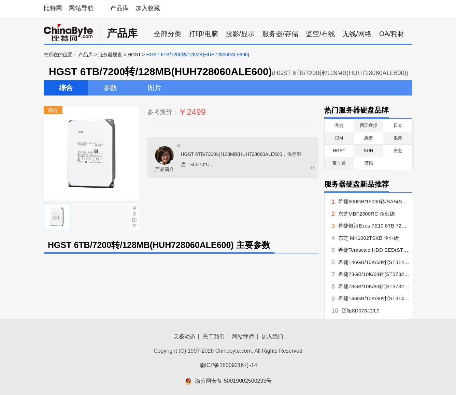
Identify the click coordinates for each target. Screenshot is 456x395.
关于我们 (214, 336)
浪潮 (398, 138)
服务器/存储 (280, 34)
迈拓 (368, 163)
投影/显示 (240, 34)
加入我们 (272, 336)
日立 (398, 125)
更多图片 (134, 216)
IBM (339, 138)
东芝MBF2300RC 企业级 (366, 214)
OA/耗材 (391, 34)
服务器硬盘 (110, 54)
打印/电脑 (203, 34)
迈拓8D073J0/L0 (361, 310)
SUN (368, 150)
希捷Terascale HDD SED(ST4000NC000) (385, 250)
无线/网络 (357, 34)
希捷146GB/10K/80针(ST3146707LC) (381, 298)
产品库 (119, 8)
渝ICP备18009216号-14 (228, 365)
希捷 (339, 125)
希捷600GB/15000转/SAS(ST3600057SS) (385, 201)
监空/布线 (320, 34)
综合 (66, 87)
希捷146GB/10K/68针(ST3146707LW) (381, 262)
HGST (134, 54)
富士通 (339, 163)
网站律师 (243, 336)
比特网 (53, 8)
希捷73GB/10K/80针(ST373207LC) (378, 286)
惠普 (368, 138)
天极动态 (184, 336)
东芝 (398, 150)
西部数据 (368, 125)
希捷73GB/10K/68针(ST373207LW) (378, 274)
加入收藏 (148, 8)
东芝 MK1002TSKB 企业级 (368, 238)
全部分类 (167, 34)
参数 (110, 87)
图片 (154, 87)
